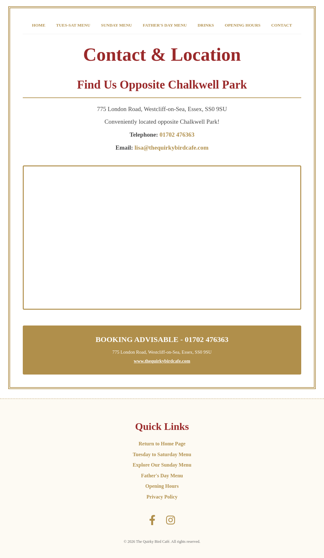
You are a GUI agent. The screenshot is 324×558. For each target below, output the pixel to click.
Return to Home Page (162, 443)
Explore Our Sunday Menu (162, 465)
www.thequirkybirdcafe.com (162, 360)
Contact (281, 25)
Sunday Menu (116, 25)
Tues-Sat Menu (73, 25)
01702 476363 (176, 134)
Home (38, 25)
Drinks (205, 25)
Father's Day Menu (165, 25)
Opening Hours (242, 25)
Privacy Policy (162, 496)
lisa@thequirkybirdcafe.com (171, 147)
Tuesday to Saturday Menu (162, 454)
